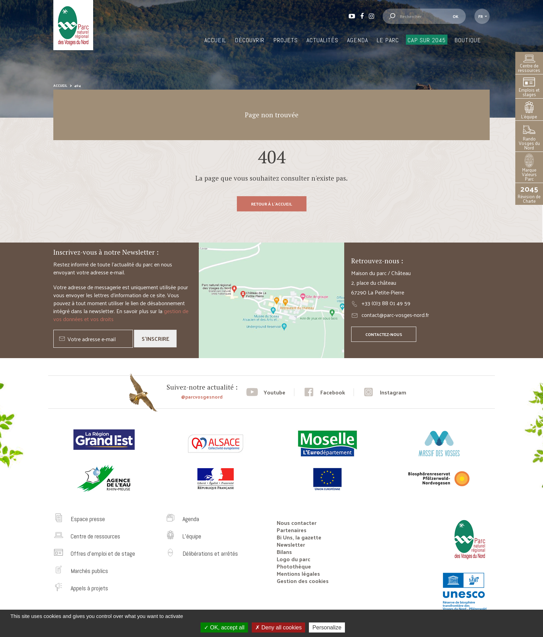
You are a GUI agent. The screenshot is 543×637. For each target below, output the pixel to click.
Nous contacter (297, 522)
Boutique (467, 40)
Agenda (357, 40)
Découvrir (250, 40)
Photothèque (294, 566)
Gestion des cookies (303, 580)
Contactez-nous (383, 334)
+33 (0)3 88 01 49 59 (386, 303)
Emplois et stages (529, 87)
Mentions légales (298, 573)
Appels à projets (89, 588)
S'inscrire (155, 339)
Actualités (322, 40)
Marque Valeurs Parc (529, 168)
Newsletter (291, 544)
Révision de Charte (529, 194)
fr (480, 16)
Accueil (215, 40)
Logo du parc (293, 559)
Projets (285, 40)
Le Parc (388, 40)
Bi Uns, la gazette (299, 537)
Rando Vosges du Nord (529, 137)
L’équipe (529, 110)
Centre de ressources (529, 64)
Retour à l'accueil (271, 204)
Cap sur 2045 (427, 40)
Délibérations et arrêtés (210, 553)
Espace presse (88, 519)
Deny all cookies (278, 627)
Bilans (284, 551)
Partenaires (291, 530)
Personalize (326, 627)
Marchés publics (89, 571)
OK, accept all (224, 627)
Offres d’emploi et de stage (103, 553)
